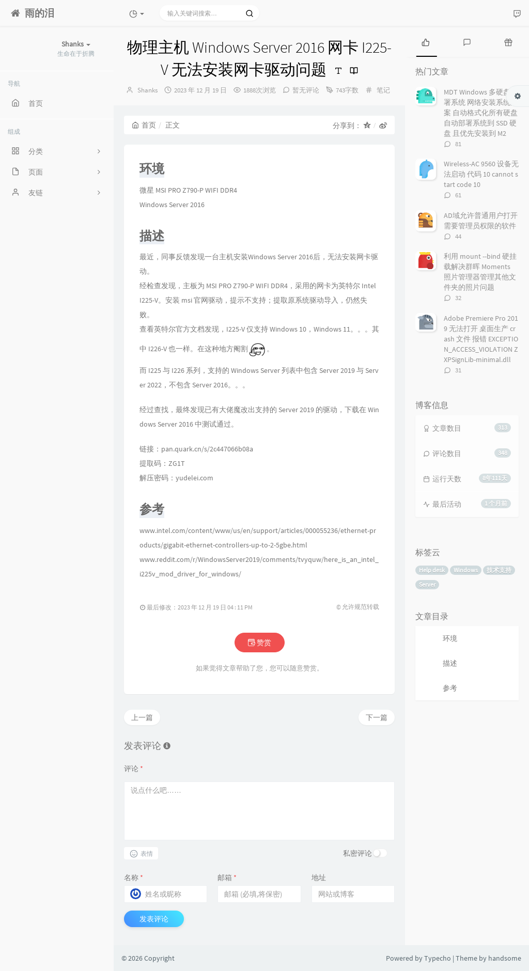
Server (427, 584)
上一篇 (142, 717)
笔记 (383, 90)
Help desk (432, 570)
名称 (133, 877)
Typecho (437, 958)
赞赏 (259, 642)
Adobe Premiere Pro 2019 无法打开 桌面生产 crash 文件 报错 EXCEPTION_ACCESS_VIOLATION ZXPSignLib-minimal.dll (481, 339)
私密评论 (357, 853)
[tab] (425, 41)
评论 (133, 768)
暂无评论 (305, 90)
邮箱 (227, 877)
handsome (504, 958)
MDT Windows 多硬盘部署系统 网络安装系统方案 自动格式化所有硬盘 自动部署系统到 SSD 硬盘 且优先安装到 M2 (481, 112)
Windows (466, 570)
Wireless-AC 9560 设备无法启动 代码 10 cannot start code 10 (481, 174)
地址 (319, 877)
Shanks (147, 90)
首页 (144, 125)
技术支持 (499, 570)
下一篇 (376, 717)
